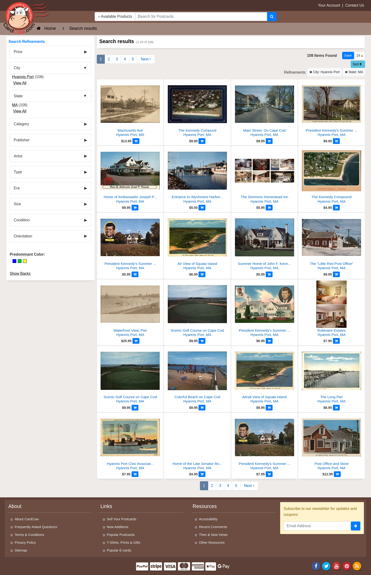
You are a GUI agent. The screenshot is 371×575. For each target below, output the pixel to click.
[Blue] (14, 261)
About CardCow (27, 519)
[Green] (20, 261)
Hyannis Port (23, 77)
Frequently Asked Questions (36, 527)
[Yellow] (25, 261)
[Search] (272, 16)
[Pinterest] (347, 565)
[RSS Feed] (357, 565)
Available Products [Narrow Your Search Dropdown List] (115, 16)
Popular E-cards (119, 550)
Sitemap (21, 550)
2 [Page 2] (109, 59)
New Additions (117, 527)
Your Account (329, 5)
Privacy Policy (25, 542)
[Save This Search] (348, 55)
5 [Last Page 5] (133, 59)
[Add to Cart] (135, 141)
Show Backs (20, 274)
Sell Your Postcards (122, 519)
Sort (357, 64)
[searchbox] (201, 16)
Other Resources (212, 542)
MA (15, 105)
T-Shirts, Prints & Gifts (124, 542)
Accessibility (208, 519)
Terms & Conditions (29, 535)
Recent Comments (213, 527)
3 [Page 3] (117, 59)
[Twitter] (326, 565)
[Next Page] (146, 59)
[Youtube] (337, 565)
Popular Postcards (121, 535)
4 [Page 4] (125, 59)
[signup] (355, 526)
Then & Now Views (213, 535)
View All (19, 83)
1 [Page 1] (101, 59)
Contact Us (354, 5)
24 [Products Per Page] (360, 55)
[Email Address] (317, 526)
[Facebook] (316, 565)
